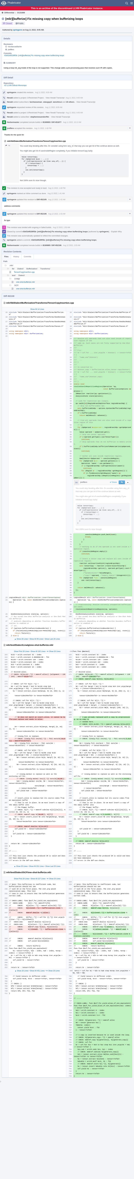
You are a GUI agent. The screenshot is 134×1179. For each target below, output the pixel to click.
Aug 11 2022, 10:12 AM (72, 122)
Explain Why (116, 231)
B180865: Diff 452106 (52, 245)
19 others (70, 102)
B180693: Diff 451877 (52, 122)
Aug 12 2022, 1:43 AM (56, 214)
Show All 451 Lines (37, 971)
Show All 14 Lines (37, 309)
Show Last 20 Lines (52, 639)
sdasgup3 (47, 102)
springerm (17, 30)
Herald (10, 98)
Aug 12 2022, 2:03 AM (71, 245)
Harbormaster (13, 122)
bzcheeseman (36, 102)
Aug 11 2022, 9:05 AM (43, 92)
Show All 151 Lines (36, 866)
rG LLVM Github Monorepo (15, 85)
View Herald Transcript (55, 98)
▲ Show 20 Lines (21, 639)
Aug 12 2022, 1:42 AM (56, 200)
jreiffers (11, 49)
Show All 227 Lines (38, 879)
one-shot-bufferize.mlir (25, 282)
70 (7, 146)
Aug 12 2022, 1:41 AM (56, 193)
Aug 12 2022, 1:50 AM (61, 227)
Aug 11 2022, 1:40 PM (42, 128)
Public (21, 23)
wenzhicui (57, 102)
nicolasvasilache (15, 47)
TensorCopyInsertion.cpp (24, 272)
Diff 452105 (42, 199)
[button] (131, 3)
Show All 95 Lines (36, 639)
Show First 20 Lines (21, 651)
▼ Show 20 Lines (54, 651)
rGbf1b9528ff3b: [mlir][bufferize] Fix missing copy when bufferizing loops (34, 55)
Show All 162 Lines (38, 651)
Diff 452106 (42, 214)
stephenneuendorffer (39, 117)
